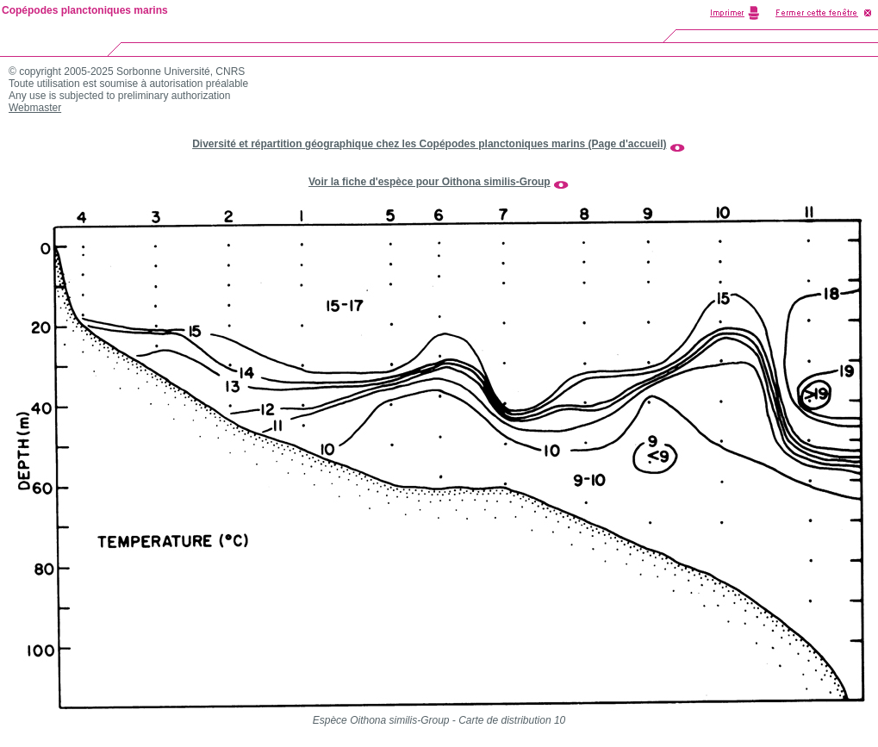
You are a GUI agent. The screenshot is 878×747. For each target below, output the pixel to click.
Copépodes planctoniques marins (85, 10)
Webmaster (35, 108)
